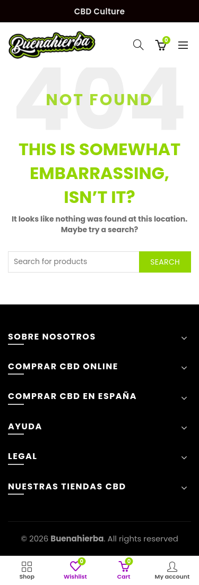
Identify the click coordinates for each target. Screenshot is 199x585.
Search (165, 262)
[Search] (138, 45)
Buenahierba (76, 538)
